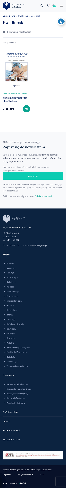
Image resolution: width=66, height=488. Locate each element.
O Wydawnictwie (10, 412)
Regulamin (7, 474)
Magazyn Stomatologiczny (17, 393)
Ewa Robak (23, 16)
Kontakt (6, 421)
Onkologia (11, 338)
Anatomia (11, 268)
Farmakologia (12, 296)
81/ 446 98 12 (13, 240)
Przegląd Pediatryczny (16, 403)
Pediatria (10, 343)
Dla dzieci (11, 286)
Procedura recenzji (11, 430)
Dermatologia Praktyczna (17, 384)
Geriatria (10, 305)
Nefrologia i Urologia (15, 324)
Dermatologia (12, 277)
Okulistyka (11, 333)
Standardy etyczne (11, 439)
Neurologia (11, 328)
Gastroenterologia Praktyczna (19, 389)
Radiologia (11, 357)
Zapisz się (33, 175)
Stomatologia (12, 361)
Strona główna (9, 16)
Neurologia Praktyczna (16, 398)
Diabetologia (12, 282)
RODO (42, 474)
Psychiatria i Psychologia (17, 352)
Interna (10, 314)
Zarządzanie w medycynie (17, 366)
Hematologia (12, 310)
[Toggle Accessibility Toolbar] (60, 21)
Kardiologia (11, 319)
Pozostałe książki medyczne (18, 347)
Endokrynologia (13, 291)
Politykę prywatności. (43, 196)
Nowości (10, 263)
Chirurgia (10, 272)
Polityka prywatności (25, 474)
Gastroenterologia (14, 300)
